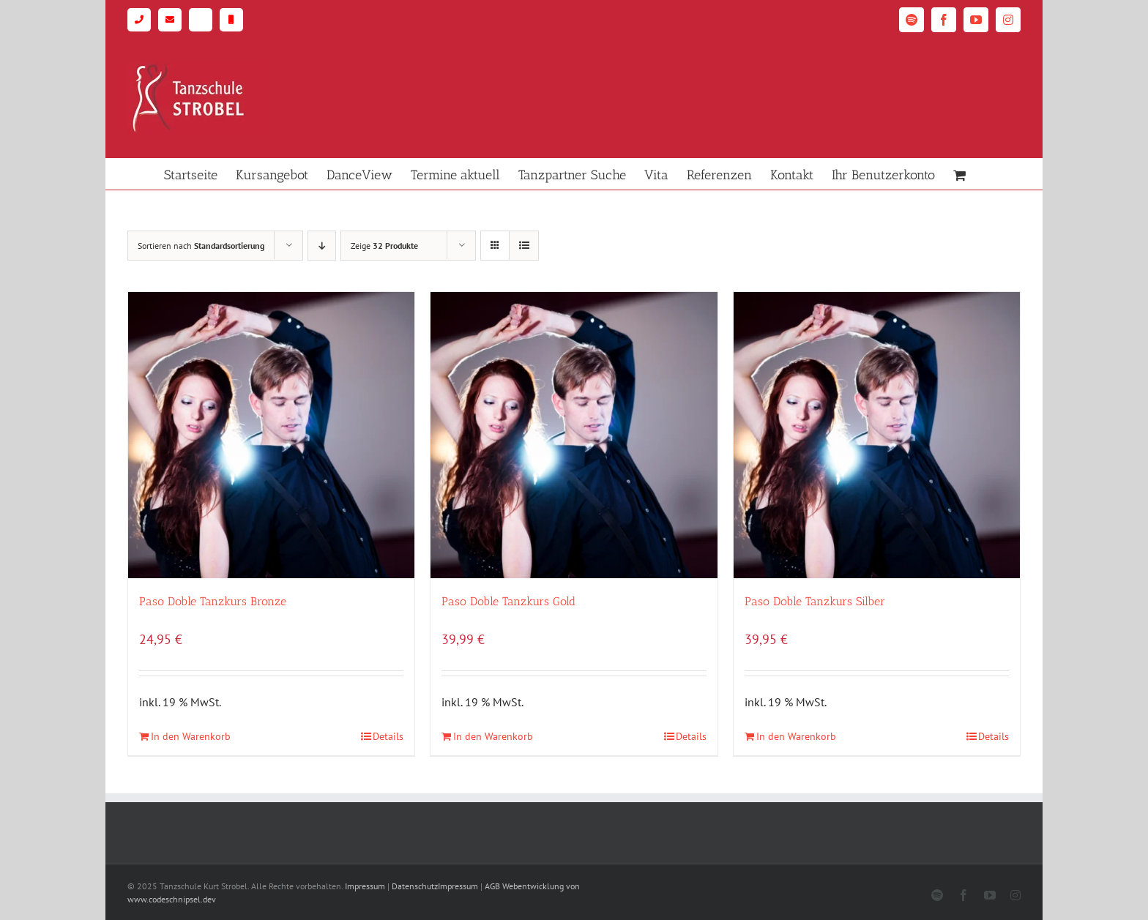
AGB (492, 885)
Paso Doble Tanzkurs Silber (815, 601)
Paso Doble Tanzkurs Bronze (212, 601)
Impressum (365, 885)
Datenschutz (415, 885)
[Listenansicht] (524, 245)
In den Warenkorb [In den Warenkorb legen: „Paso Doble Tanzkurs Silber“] (796, 736)
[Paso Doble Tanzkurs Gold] (573, 435)
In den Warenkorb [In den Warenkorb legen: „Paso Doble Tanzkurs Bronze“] (191, 736)
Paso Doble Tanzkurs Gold (508, 601)
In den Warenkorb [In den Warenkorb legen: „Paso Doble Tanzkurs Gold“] (493, 736)
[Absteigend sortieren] (322, 246)
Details (388, 736)
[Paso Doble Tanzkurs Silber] (877, 435)
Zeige (384, 245)
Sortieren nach (201, 245)
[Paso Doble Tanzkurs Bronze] (271, 435)
